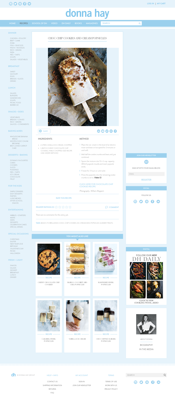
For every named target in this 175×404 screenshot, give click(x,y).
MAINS (12, 217)
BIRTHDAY (14, 246)
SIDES (12, 220)
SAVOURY (14, 74)
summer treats (106, 223)
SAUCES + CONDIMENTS (19, 124)
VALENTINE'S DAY (17, 248)
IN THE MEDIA (146, 349)
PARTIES (13, 196)
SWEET (12, 71)
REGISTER (146, 180)
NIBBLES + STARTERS (18, 215)
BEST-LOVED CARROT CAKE (18, 147)
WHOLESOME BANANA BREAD (19, 137)
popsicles (95, 223)
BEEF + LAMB (15, 40)
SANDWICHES (15, 98)
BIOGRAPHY (146, 345)
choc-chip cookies (67, 223)
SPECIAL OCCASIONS (18, 233)
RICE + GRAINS (15, 50)
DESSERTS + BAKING (18, 154)
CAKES (12, 163)
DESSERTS (14, 222)
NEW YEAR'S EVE (16, 244)
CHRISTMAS (14, 239)
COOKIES (13, 165)
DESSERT (13, 270)
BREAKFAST (13, 66)
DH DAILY (66, 23)
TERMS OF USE (111, 382)
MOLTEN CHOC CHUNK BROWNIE (19, 142)
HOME (12, 23)
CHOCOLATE (15, 177)
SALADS (13, 93)
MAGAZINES (92, 23)
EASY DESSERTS (16, 194)
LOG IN (150, 3)
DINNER (12, 32)
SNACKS (13, 265)
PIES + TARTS (15, 55)
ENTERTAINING (15, 209)
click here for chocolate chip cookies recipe (96, 185)
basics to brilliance (50, 223)
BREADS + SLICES (16, 79)
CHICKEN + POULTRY (18, 38)
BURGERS (14, 95)
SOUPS (13, 57)
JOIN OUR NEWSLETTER (82, 385)
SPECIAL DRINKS (16, 227)
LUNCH (11, 87)
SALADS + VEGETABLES (19, 59)
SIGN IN (82, 382)
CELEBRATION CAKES (18, 224)
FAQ (52, 393)
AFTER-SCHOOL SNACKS (16, 202)
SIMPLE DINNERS (16, 191)
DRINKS (13, 81)
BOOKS (78, 23)
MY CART (161, 3)
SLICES (12, 167)
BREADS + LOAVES (17, 119)
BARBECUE (14, 105)
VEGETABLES (15, 117)
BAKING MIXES (15, 130)
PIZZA (12, 52)
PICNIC (13, 251)
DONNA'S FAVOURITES (19, 160)
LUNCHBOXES (15, 198)
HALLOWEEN (15, 253)
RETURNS (52, 389)
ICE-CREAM (14, 174)
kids (88, 223)
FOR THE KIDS (15, 185)
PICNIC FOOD (15, 102)
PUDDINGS (14, 170)
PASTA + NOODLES (17, 48)
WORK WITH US (111, 385)
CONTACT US (52, 382)
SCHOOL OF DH (39, 23)
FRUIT (12, 179)
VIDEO (54, 23)
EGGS (12, 76)
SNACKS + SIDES (16, 111)
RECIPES (24, 23)
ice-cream (81, 223)
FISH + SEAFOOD (16, 45)
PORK (12, 43)
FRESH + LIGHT (15, 260)
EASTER (13, 241)
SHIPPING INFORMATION (52, 385)
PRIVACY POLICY (111, 389)
